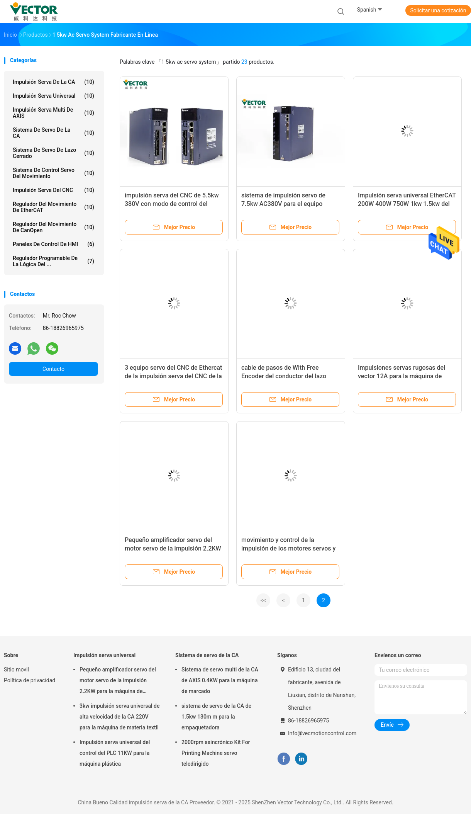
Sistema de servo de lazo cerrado (53, 153)
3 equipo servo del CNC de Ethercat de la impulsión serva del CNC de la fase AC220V (173, 376)
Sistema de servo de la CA (53, 133)
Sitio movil (16, 669)
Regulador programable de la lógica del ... (53, 261)
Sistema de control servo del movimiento (53, 173)
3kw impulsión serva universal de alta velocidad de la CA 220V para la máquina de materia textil (119, 717)
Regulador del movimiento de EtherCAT (53, 207)
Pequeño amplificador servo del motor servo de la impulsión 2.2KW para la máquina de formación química (118, 681)
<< (263, 600)
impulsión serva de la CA (53, 82)
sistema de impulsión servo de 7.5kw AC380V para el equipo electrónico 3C (283, 204)
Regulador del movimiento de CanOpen (53, 227)
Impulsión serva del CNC (53, 190)
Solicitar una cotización (438, 10)
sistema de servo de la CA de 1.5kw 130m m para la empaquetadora (216, 717)
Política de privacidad (29, 680)
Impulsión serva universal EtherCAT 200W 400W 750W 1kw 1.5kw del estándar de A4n (407, 204)
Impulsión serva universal (53, 96)
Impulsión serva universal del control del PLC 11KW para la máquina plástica (115, 753)
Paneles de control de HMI (53, 244)
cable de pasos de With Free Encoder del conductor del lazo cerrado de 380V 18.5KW (283, 376)
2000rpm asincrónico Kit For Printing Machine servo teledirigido (215, 753)
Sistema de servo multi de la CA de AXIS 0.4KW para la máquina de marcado (219, 680)
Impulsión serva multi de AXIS (53, 113)
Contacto (53, 369)
